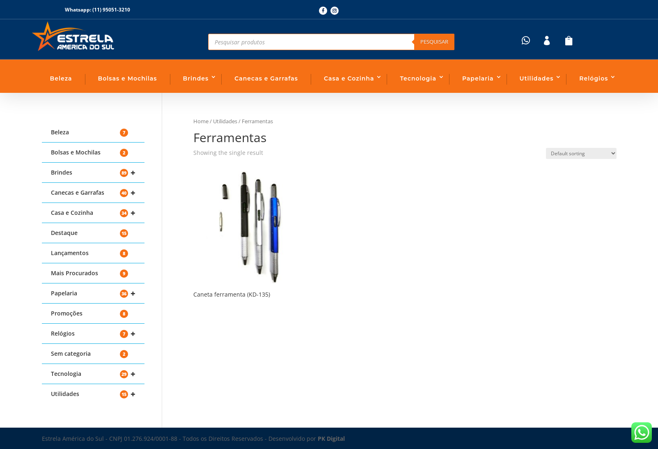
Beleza (61, 78)
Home (201, 121)
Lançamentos (89, 253)
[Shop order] (581, 153)
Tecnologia (418, 78)
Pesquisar (434, 41)
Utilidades (537, 78)
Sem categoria (89, 354)
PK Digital (331, 438)
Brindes (196, 78)
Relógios (593, 78)
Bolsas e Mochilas (127, 78)
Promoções (89, 313)
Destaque (89, 233)
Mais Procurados (89, 273)
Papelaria (478, 78)
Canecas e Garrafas (266, 78)
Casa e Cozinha (349, 78)
